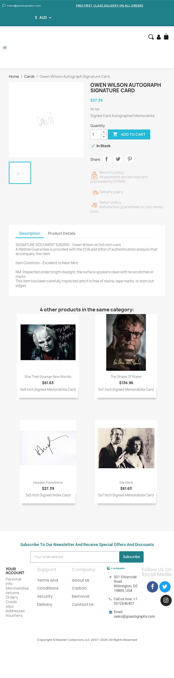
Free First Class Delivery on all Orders (109, 5)
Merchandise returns (17, 590)
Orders (12, 597)
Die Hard (126, 482)
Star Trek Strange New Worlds (48, 376)
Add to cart (129, 134)
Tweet (118, 158)
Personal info (13, 581)
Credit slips (11, 604)
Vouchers (14, 615)
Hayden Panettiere (48, 482)
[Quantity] (95, 134)
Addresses (15, 610)
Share (106, 158)
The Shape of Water (126, 376)
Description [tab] (29, 233)
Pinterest (129, 158)
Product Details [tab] (61, 233)
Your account (15, 571)
